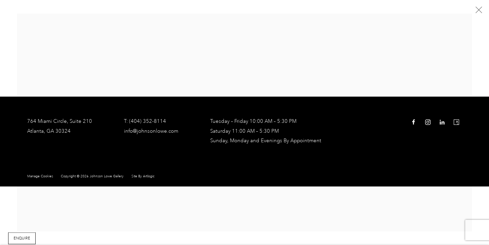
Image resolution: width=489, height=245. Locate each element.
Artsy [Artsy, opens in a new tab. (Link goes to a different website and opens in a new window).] (456, 122)
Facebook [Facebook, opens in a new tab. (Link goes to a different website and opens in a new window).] (413, 122)
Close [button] (477, 12)
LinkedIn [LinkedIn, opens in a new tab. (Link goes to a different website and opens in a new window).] (442, 122)
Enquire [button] (22, 239)
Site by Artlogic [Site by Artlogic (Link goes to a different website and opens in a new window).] (143, 176)
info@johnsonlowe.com (151, 131)
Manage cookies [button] (40, 176)
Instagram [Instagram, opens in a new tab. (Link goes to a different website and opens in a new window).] (427, 122)
